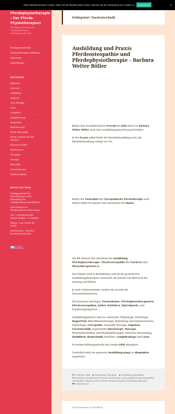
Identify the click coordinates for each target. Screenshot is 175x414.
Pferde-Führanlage (19, 132)
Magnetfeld (15, 122)
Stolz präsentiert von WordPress (87, 407)
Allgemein (15, 83)
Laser (13, 107)
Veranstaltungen (18, 169)
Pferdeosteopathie (117, 380)
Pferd (97, 380)
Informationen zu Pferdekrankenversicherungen (25, 208)
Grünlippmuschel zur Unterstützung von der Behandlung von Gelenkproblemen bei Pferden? (25, 198)
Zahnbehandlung (18, 174)
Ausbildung (15, 93)
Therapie (14, 159)
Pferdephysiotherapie (20, 47)
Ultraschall (15, 164)
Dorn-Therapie (17, 102)
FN (101, 378)
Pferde (104, 380)
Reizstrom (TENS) (18, 144)
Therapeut (15, 154)
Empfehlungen (17, 63)
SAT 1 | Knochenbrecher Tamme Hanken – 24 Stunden (24, 216)
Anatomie (15, 88)
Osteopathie (78, 380)
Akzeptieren (144, 5)
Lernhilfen (15, 112)
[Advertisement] (113, 99)
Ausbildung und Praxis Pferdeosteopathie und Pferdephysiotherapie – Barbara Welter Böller (113, 57)
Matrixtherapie (17, 127)
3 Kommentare (82, 383)
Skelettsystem (17, 149)
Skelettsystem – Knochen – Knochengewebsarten (22, 232)
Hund (105, 378)
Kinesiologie (115, 378)
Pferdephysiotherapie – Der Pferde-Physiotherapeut (30, 17)
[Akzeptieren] (171, 5)
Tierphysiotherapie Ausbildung (25, 52)
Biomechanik (78, 378)
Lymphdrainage (18, 117)
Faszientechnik (92, 378)
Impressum (15, 57)
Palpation (89, 380)
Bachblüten (138, 375)
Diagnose (14, 98)
